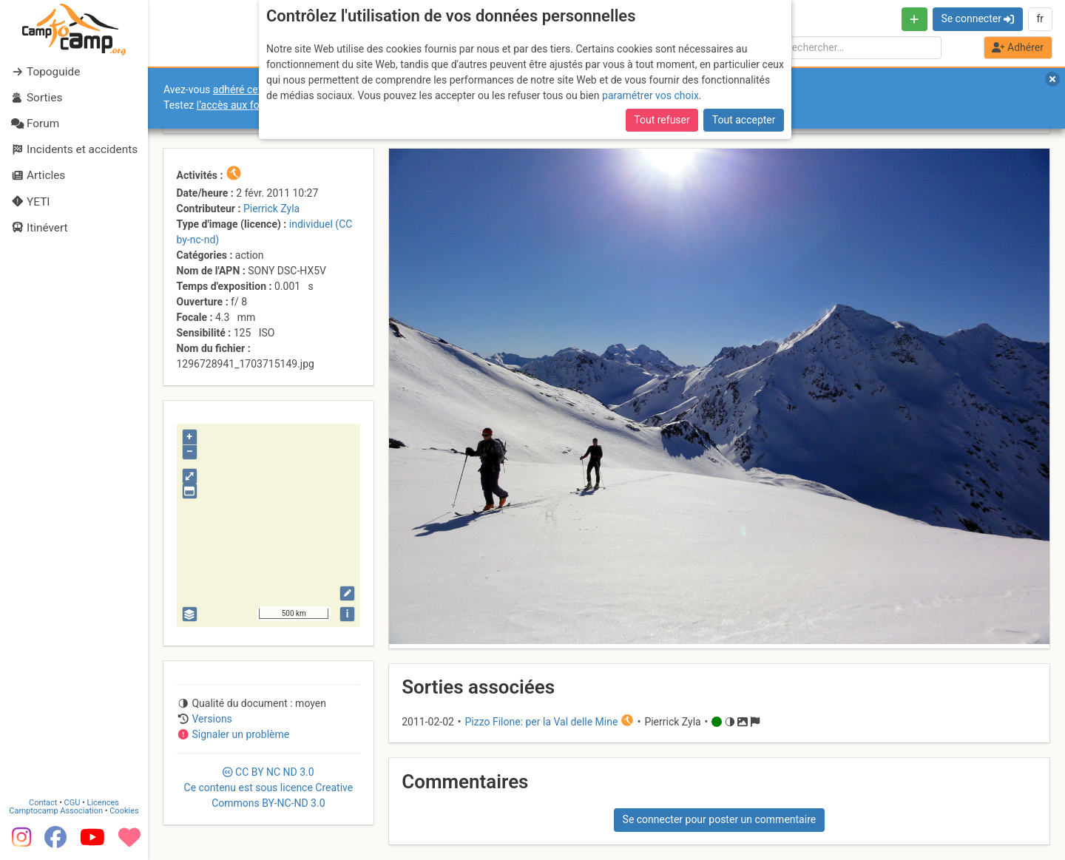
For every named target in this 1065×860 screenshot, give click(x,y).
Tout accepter (744, 120)
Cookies (123, 811)
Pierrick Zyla (271, 208)
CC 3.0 (269, 787)
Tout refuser (661, 120)
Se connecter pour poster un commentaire (719, 819)
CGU (72, 802)
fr (1040, 18)
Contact (43, 802)
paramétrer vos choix (650, 95)
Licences (103, 802)
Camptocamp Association (56, 811)
